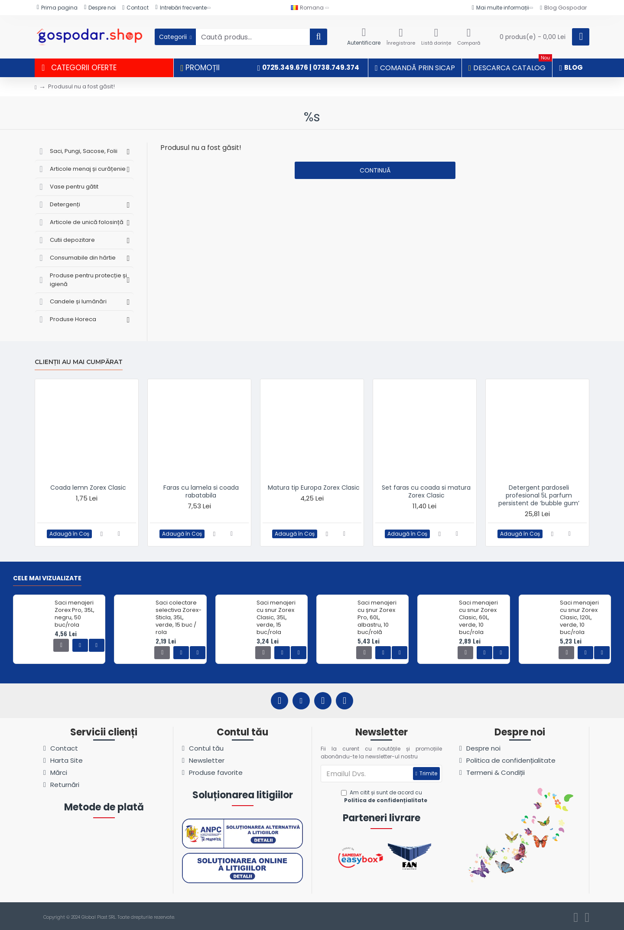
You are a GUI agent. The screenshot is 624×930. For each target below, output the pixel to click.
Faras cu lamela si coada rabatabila (201, 491)
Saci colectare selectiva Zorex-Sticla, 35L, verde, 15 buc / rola (179, 617)
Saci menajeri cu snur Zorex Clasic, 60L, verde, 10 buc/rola (478, 617)
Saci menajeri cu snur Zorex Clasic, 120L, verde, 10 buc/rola (579, 617)
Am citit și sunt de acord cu (385, 796)
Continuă (375, 170)
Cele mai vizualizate (47, 578)
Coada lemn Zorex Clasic (88, 487)
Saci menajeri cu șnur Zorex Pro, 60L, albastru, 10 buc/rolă (377, 617)
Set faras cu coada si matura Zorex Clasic (426, 491)
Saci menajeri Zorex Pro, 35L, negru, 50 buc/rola (74, 614)
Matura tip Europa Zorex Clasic (314, 487)
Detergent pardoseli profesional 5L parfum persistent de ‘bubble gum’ (538, 495)
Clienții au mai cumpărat (79, 362)
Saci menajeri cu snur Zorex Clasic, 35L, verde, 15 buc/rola (276, 617)
